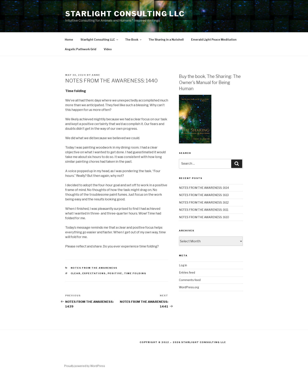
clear (76, 273)
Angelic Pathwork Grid (80, 49)
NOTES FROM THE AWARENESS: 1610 (204, 217)
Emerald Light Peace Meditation (213, 39)
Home (69, 39)
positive (115, 273)
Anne (96, 75)
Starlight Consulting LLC (125, 13)
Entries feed (187, 272)
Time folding (135, 273)
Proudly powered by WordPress (84, 366)
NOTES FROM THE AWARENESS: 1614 (204, 187)
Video (108, 49)
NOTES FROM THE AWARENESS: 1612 (204, 202)
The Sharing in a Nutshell (166, 39)
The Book (133, 39)
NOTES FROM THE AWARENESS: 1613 (204, 195)
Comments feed (190, 280)
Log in (183, 265)
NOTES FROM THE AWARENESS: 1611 (203, 209)
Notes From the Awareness (94, 267)
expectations (94, 273)
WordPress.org (189, 287)
